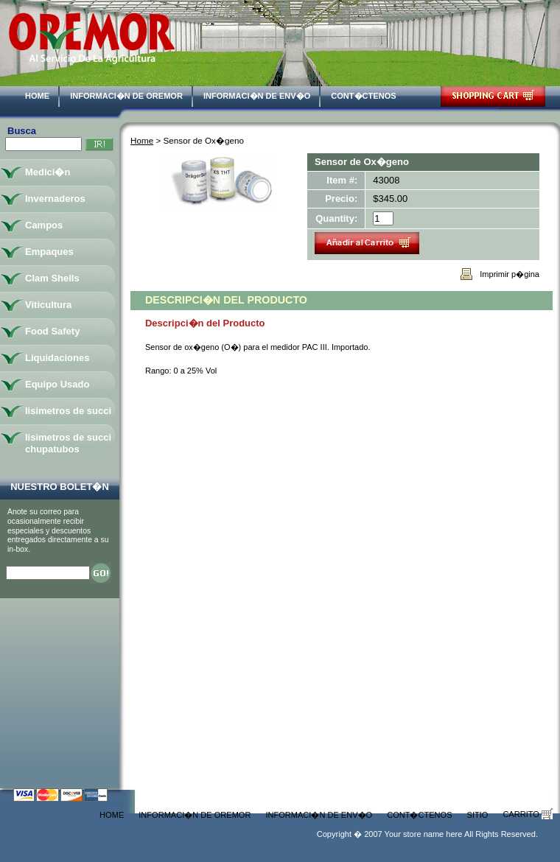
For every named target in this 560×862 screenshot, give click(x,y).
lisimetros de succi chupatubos (68, 443)
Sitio (478, 814)
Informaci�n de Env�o (256, 95)
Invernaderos (55, 198)
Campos (44, 225)
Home (37, 95)
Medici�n (47, 172)
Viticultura (48, 304)
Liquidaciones (57, 357)
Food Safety (52, 331)
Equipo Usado (57, 384)
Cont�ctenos (363, 95)
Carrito (528, 814)
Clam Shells (52, 278)
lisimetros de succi (68, 410)
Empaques (49, 251)
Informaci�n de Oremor (126, 95)
